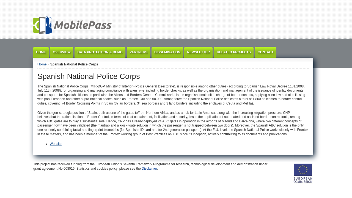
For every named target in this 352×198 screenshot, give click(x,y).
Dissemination (167, 52)
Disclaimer (149, 168)
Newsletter (198, 52)
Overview (61, 52)
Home (41, 52)
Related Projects (234, 52)
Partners (138, 52)
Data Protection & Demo (99, 52)
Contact (266, 52)
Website (56, 144)
